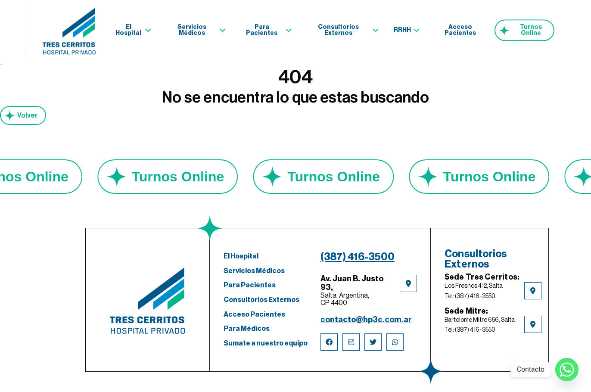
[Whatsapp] (567, 369)
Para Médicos (247, 328)
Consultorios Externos (338, 28)
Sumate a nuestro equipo (266, 343)
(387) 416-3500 (357, 257)
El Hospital (128, 28)
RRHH (402, 28)
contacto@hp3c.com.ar (366, 320)
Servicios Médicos (191, 28)
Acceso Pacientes (460, 28)
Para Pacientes (261, 28)
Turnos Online (531, 28)
